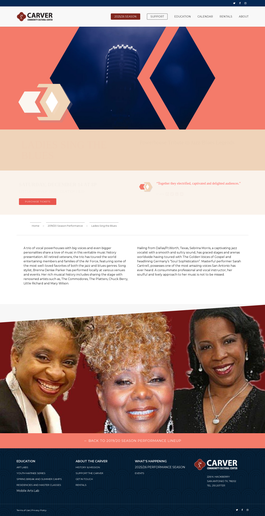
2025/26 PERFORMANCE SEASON (160, 467)
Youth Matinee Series (31, 473)
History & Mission (88, 467)
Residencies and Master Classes (39, 484)
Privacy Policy (39, 510)
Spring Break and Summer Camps (39, 479)
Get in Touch (84, 479)
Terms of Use (23, 510)
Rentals (81, 484)
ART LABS (22, 467)
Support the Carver (89, 473)
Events (139, 473)
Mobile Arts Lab (28, 490)
